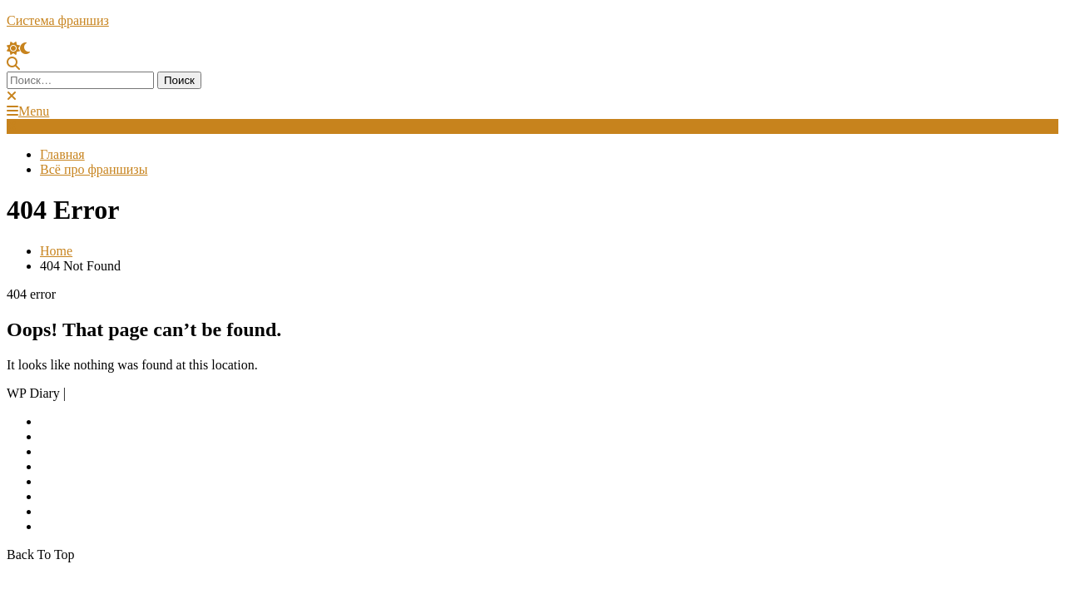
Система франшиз (58, 20)
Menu (28, 111)
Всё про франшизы (93, 169)
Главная (62, 154)
